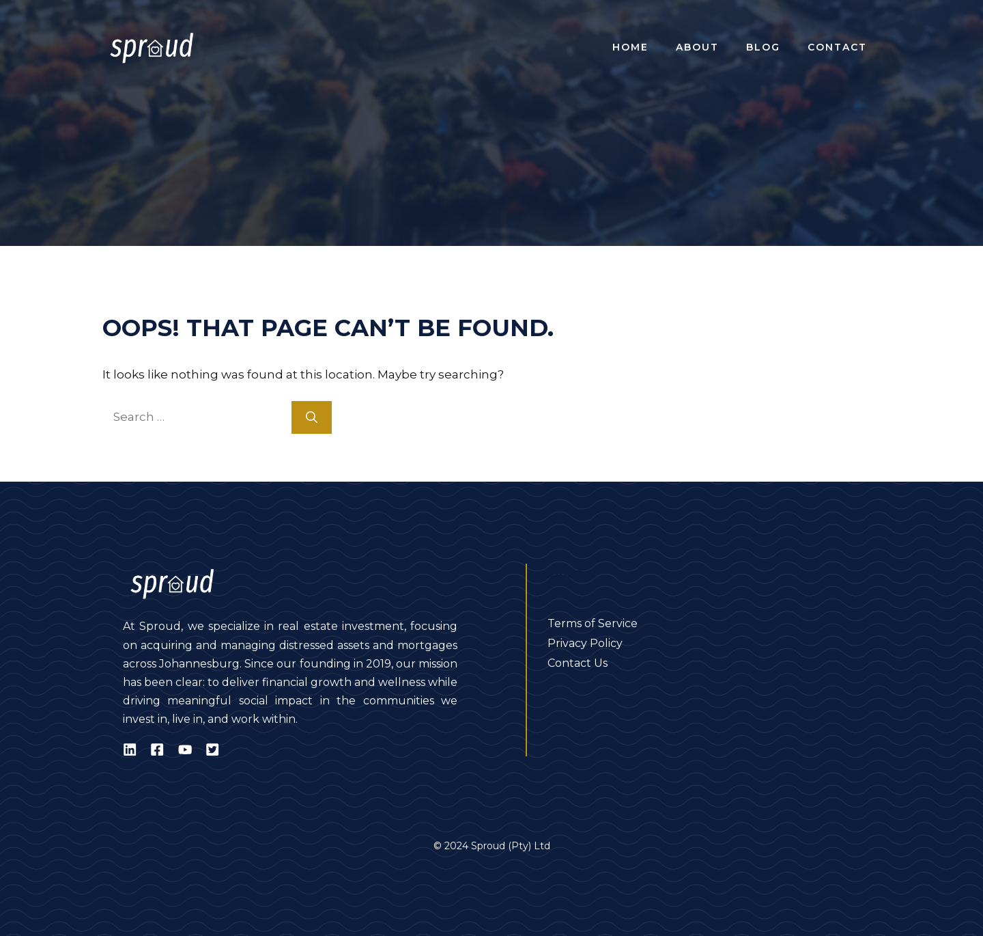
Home (630, 47)
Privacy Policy (585, 643)
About (697, 47)
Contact (837, 47)
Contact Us (577, 663)
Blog (763, 47)
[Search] (311, 417)
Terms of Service (592, 623)
